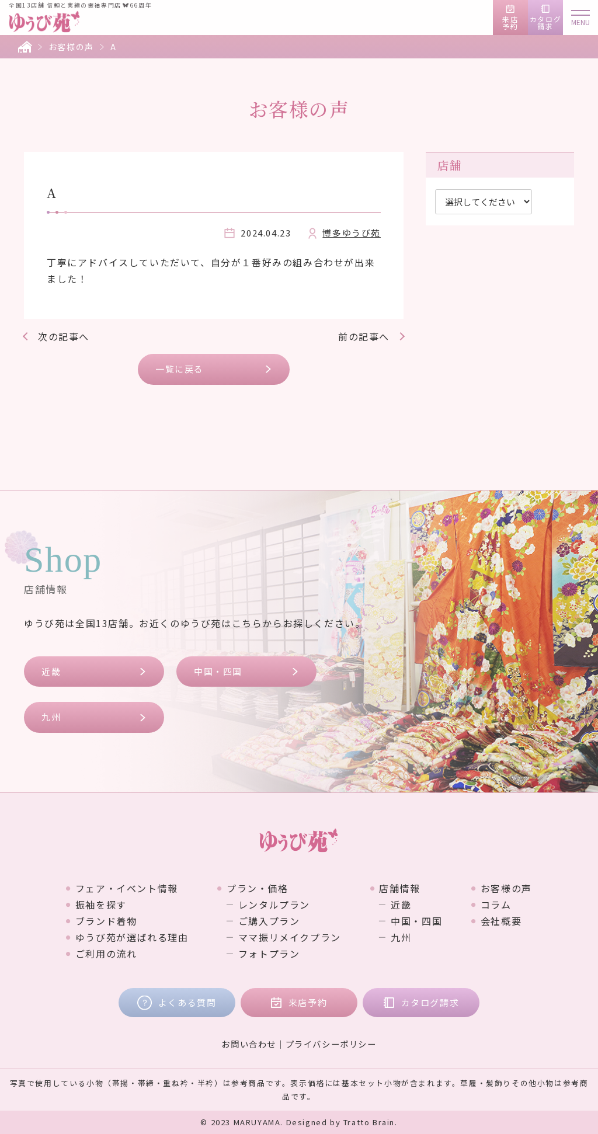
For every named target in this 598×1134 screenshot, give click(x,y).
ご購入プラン (269, 921)
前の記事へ (364, 336)
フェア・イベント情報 (126, 888)
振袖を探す (101, 905)
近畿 (51, 671)
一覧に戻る (179, 369)
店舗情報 (399, 888)
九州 (51, 717)
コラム (496, 905)
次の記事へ (63, 336)
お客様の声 (71, 47)
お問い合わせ (248, 1044)
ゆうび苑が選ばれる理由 (132, 937)
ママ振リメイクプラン (289, 937)
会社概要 (501, 921)
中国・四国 (218, 671)
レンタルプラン (274, 905)
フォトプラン (269, 954)
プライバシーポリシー (331, 1044)
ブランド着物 (106, 921)
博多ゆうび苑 (351, 233)
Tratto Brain (369, 1122)
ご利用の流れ (106, 954)
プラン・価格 (257, 888)
